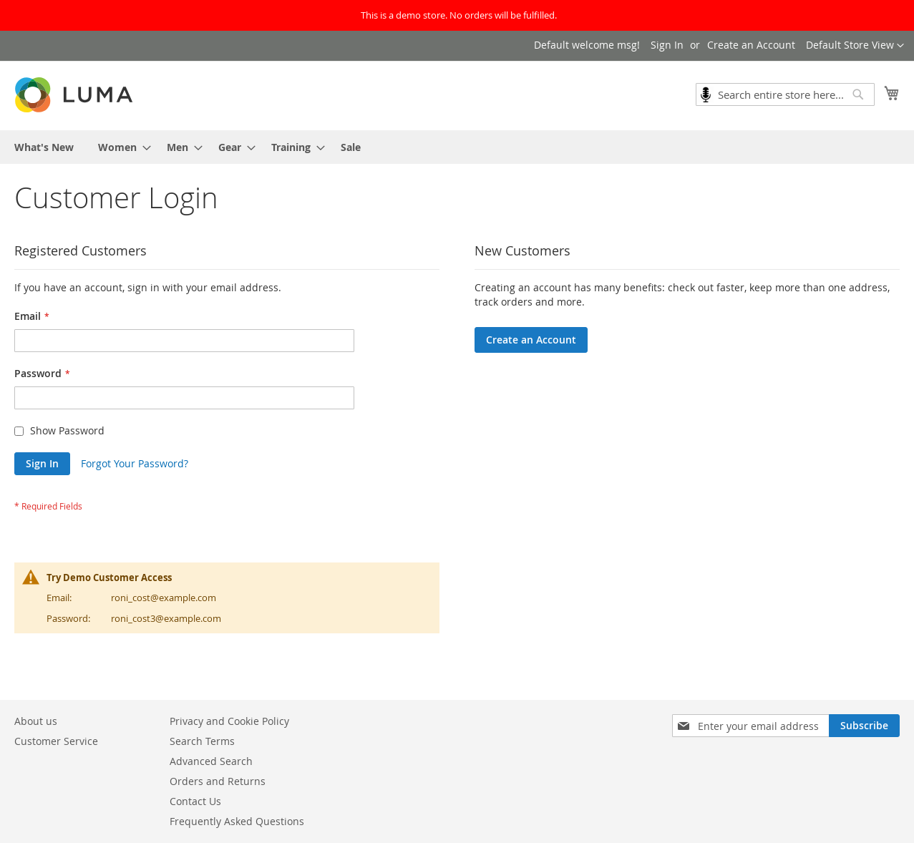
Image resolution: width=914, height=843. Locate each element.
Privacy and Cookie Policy (229, 721)
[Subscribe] (864, 725)
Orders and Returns (218, 781)
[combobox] (785, 94)
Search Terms (202, 741)
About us (35, 721)
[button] (855, 46)
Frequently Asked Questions (237, 821)
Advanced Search (211, 761)
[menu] (457, 147)
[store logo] (75, 94)
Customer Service (56, 741)
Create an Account (751, 45)
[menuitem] (44, 147)
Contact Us (195, 801)
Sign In (667, 45)
